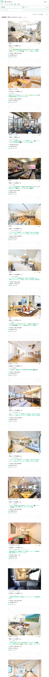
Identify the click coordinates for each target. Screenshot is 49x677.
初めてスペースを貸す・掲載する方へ (9, 660)
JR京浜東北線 (41, 632)
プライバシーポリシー (6, 666)
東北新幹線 (27, 635)
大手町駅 (7, 626)
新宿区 (11, 619)
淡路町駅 (33, 623)
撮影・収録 (10, 646)
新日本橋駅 (39, 626)
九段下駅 (7, 623)
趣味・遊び (28, 646)
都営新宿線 (26, 632)
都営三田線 (4, 635)
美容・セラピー (43, 646)
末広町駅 (26, 626)
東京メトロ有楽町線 (12, 635)
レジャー (17, 648)
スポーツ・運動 (35, 646)
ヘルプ (35, 666)
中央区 (15, 619)
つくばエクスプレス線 (34, 635)
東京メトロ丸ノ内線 (33, 632)
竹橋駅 (3, 623)
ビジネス (15, 646)
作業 (21, 648)
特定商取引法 (20, 666)
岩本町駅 (4, 628)
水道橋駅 (12, 623)
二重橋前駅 (21, 626)
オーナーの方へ (22, 660)
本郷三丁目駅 (38, 623)
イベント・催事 (5, 648)
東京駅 (30, 626)
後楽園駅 (44, 623)
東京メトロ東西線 (5, 632)
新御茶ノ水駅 (23, 623)
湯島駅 (43, 626)
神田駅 (3, 626)
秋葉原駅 (34, 626)
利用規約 (14, 666)
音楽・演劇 (12, 648)
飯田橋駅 (16, 626)
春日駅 (11, 626)
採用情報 (31, 666)
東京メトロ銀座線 (20, 635)
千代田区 (4, 619)
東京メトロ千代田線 (19, 632)
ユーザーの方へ (18, 654)
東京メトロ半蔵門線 (6, 637)
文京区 (8, 619)
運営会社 (26, 666)
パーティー (4, 646)
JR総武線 (12, 632)
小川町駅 (28, 623)
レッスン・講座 (22, 646)
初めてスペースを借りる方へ (8, 654)
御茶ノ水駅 (17, 623)
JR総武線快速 (42, 635)
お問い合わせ (41, 666)
